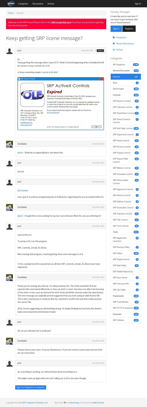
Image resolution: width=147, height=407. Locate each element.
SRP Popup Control (126, 152)
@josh (20, 152)
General (100, 51)
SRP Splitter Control (126, 201)
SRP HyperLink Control (126, 134)
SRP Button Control (126, 100)
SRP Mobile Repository (123, 271)
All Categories (126, 64)
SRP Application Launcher (126, 239)
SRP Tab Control (126, 219)
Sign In (138, 3)
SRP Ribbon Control (126, 167)
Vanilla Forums (97, 402)
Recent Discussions (123, 43)
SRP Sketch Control (126, 195)
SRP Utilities (126, 320)
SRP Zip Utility (126, 289)
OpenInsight (126, 88)
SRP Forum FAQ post (61, 22)
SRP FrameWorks (126, 301)
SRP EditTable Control (126, 128)
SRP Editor (126, 253)
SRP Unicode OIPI (126, 283)
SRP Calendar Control (126, 107)
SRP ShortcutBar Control (126, 181)
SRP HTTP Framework (126, 307)
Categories (23, 3)
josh (19, 50)
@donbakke (23, 190)
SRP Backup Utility (126, 247)
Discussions (37, 3)
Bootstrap (74, 402)
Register (29, 387)
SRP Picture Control (126, 146)
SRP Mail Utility (126, 265)
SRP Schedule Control (126, 174)
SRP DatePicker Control (126, 113)
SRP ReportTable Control (126, 160)
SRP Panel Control (126, 140)
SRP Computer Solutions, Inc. (35, 402)
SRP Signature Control (126, 189)
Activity (51, 3)
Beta (126, 82)
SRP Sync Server (126, 277)
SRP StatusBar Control (126, 207)
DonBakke (22, 143)
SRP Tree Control (126, 225)
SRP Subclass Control (126, 213)
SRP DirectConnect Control (126, 121)
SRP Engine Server (126, 259)
